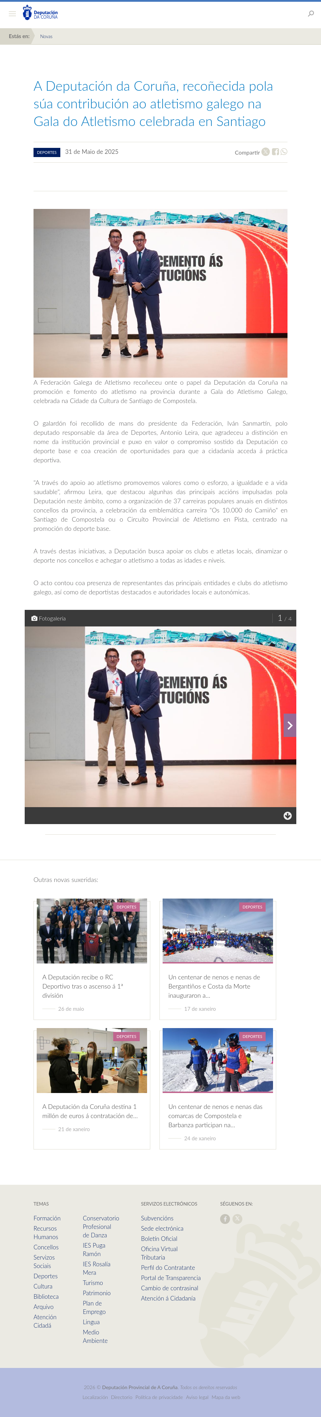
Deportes (45, 1276)
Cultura (43, 1286)
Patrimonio (97, 1293)
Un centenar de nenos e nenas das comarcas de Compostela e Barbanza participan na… (215, 1116)
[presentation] (290, 725)
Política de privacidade (159, 1397)
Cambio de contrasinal (169, 1288)
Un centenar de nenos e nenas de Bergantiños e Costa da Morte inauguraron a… (214, 986)
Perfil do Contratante (168, 1267)
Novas (46, 36)
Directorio (122, 1397)
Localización (95, 1397)
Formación (47, 1218)
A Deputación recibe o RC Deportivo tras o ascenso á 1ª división (82, 986)
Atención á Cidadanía (168, 1298)
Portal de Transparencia (171, 1277)
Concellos (46, 1247)
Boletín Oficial (159, 1238)
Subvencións (157, 1218)
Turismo (93, 1282)
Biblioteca (46, 1296)
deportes (47, 152)
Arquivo (44, 1306)
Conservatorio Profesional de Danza (101, 1226)
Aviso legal (197, 1397)
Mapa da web (226, 1397)
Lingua (91, 1322)
